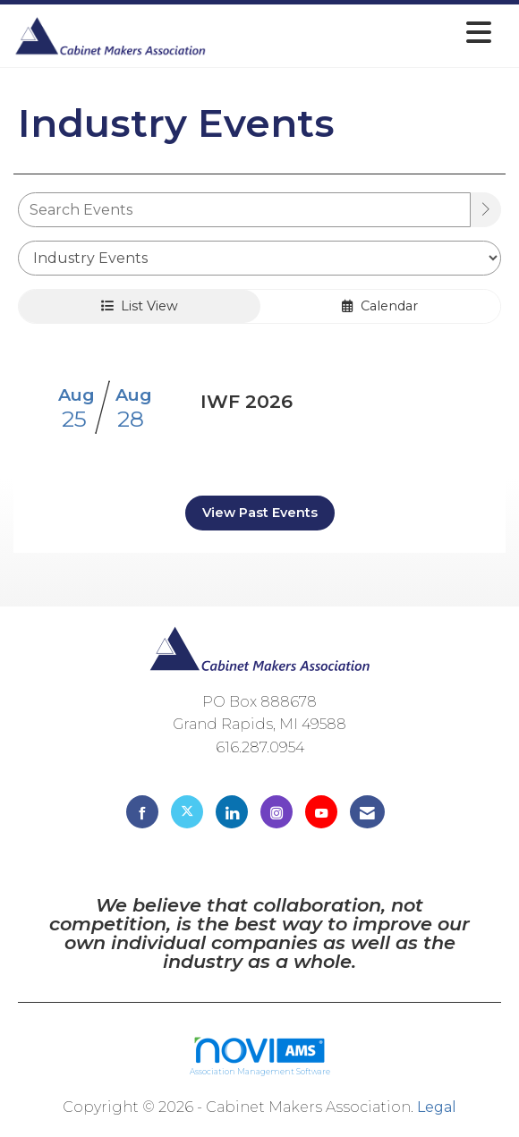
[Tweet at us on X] (187, 811)
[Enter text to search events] (244, 209)
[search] (486, 209)
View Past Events (260, 513)
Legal (436, 1107)
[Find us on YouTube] (321, 811)
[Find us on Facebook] (142, 811)
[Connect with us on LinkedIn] (232, 811)
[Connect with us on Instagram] (276, 811)
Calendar (380, 306)
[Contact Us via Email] (367, 811)
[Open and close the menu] (354, 32)
